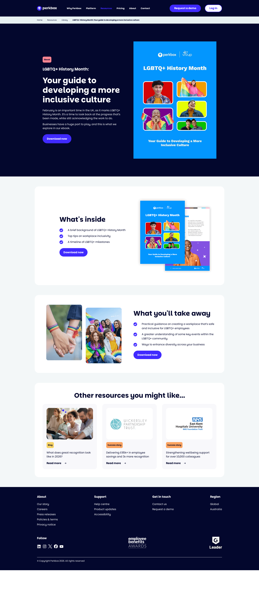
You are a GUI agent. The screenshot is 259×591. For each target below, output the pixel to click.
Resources (52, 20)
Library (65, 20)
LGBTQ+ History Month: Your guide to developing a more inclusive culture (106, 20)
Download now (57, 139)
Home (39, 20)
